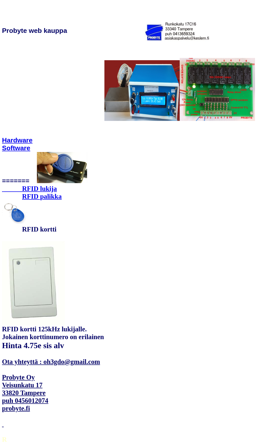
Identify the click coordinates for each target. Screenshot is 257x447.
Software (16, 148)
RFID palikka (42, 196)
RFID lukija (39, 188)
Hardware (17, 140)
